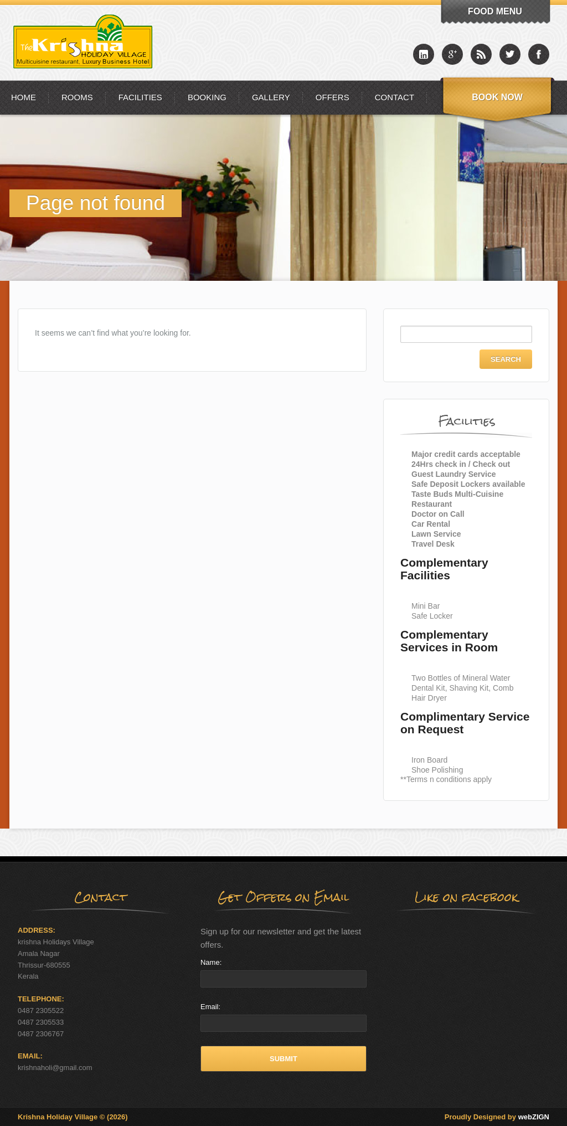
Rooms (77, 97)
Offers (332, 97)
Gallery (271, 97)
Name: (210, 962)
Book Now (497, 97)
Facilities (140, 97)
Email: (210, 1006)
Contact (394, 97)
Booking (207, 97)
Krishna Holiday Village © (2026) (73, 1117)
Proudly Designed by (497, 1117)
